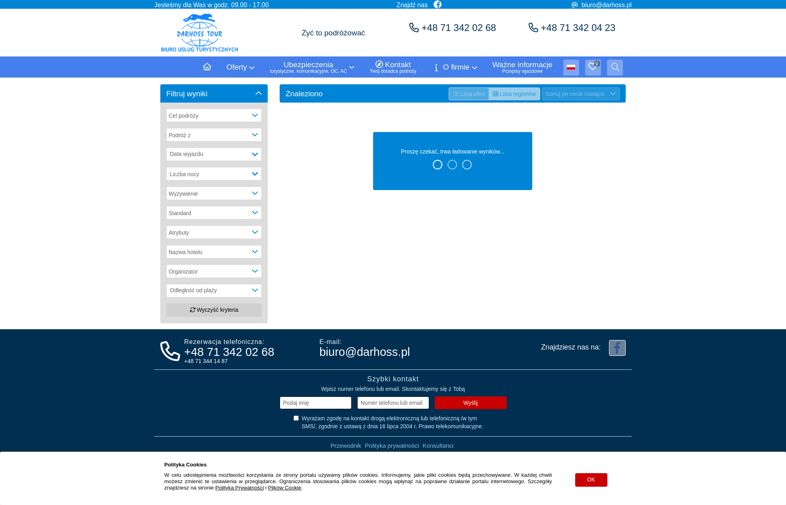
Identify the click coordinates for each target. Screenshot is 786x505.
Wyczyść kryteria (214, 310)
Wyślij (470, 403)
